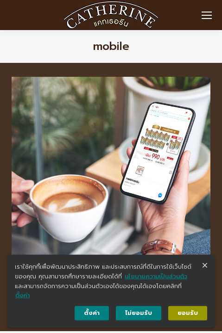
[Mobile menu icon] (207, 15)
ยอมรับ (188, 315)
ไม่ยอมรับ (138, 315)
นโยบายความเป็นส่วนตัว (156, 278)
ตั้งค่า (22, 297)
